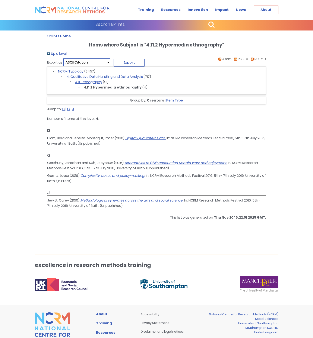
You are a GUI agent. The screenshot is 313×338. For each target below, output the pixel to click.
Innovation (198, 9)
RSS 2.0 (257, 59)
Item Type (174, 100)
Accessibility (150, 314)
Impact (222, 9)
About (101, 314)
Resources (170, 9)
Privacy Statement (155, 323)
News (241, 9)
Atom (224, 59)
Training (146, 9)
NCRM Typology (70, 71)
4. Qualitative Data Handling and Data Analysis (105, 76)
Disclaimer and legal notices (162, 331)
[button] (129, 62)
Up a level (57, 53)
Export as (54, 62)
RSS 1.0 (240, 59)
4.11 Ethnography (88, 82)
